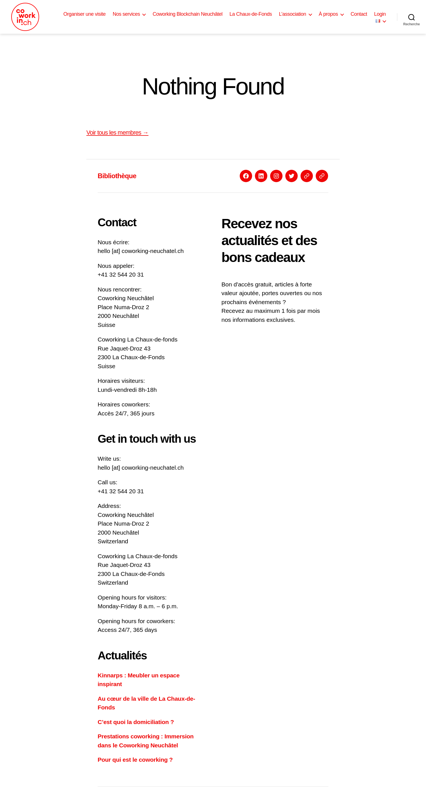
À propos (328, 14)
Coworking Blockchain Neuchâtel (187, 14)
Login (380, 14)
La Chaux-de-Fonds (251, 14)
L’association (292, 14)
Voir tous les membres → (117, 132)
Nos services (126, 14)
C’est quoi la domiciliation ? (136, 722)
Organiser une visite (84, 14)
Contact (359, 14)
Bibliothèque (117, 176)
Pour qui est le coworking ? (135, 759)
